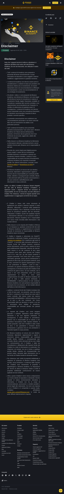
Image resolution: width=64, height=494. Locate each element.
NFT (18, 440)
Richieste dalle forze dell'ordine (39, 464)
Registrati (55, 2)
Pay (18, 432)
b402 (18, 467)
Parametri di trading (37, 460)
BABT (18, 442)
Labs (18, 463)
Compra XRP (51, 452)
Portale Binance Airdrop (38, 462)
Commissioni (35, 454)
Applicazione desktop (37, 430)
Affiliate (34, 432)
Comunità (4, 451)
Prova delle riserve (37, 440)
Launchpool (19, 438)
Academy (19, 434)
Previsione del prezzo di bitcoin (55, 442)
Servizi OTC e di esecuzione (39, 436)
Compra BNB (51, 450)
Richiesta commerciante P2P (23, 452)
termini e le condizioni (14, 240)
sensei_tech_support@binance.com (18, 392)
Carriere (3, 430)
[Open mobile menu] (60, 3)
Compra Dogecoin (52, 454)
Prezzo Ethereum (52, 434)
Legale (3, 438)
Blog (3, 449)
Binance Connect (21, 465)
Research (19, 443)
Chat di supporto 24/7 (37, 447)
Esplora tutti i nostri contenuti (32, 417)
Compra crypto (20, 430)
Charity (18, 445)
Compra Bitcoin (51, 448)
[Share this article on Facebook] (51, 18)
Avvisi (3, 455)
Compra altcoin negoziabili (54, 457)
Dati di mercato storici (37, 438)
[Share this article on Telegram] (55, 18)
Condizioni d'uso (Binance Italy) (8, 443)
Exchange (19, 428)
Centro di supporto (37, 449)
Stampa (3, 436)
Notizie (3, 434)
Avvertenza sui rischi (26, 164)
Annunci (3, 432)
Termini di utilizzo (12, 164)
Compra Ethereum (52, 456)
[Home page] (26, 3)
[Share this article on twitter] (46, 18)
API (33, 456)
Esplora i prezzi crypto (53, 430)
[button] (60, 3)
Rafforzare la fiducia (6, 447)
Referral (34, 434)
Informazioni (4, 428)
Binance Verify (36, 458)
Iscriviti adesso (47, 7)
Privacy (3, 445)
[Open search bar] (49, 3)
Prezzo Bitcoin (51, 432)
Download (35, 428)
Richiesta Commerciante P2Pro (24, 454)
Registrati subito (54, 99)
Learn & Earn (51, 428)
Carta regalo (20, 436)
